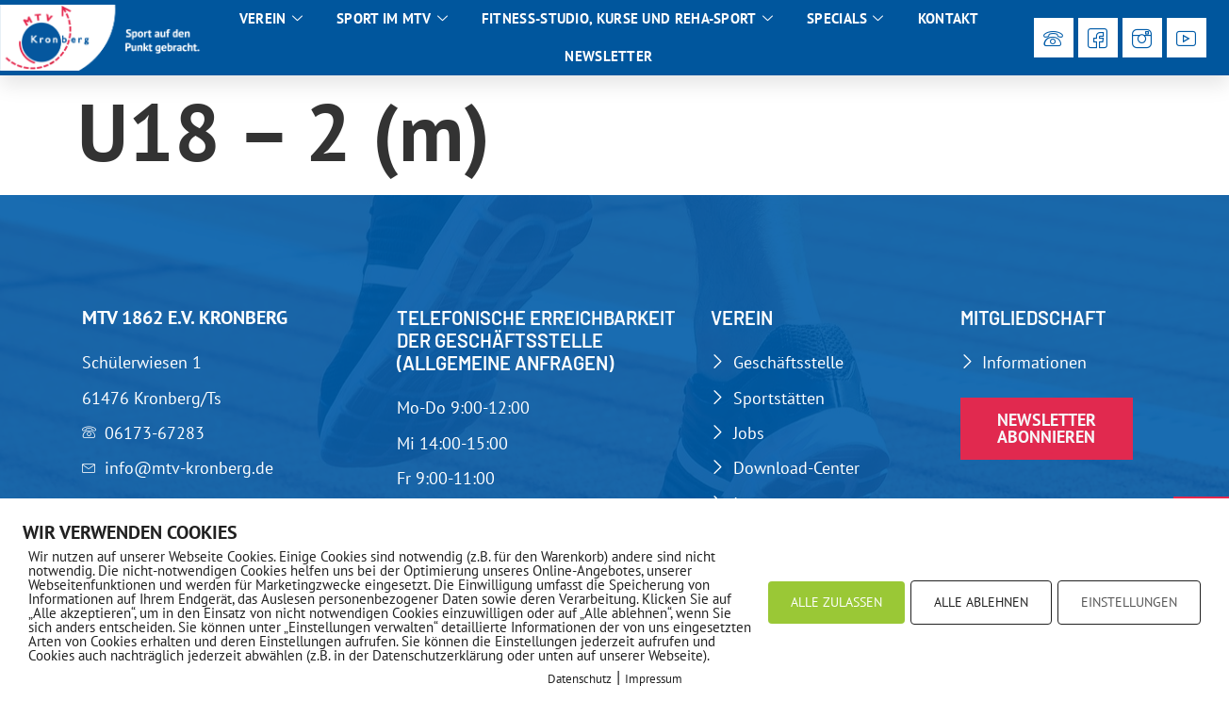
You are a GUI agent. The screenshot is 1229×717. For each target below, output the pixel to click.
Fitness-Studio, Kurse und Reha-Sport (627, 19)
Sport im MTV (392, 19)
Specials (845, 19)
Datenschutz (580, 679)
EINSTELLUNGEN (1129, 602)
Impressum (653, 679)
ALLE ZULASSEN (836, 602)
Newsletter (608, 56)
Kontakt (948, 18)
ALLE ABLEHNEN (981, 602)
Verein (271, 19)
